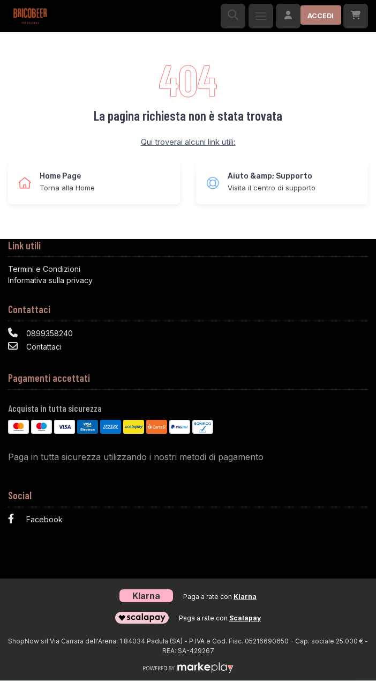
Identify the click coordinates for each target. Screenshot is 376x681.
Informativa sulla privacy (50, 280)
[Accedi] (308, 16)
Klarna (245, 597)
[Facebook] (188, 520)
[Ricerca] (233, 16)
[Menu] (261, 16)
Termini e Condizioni (44, 268)
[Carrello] (355, 16)
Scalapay (245, 618)
